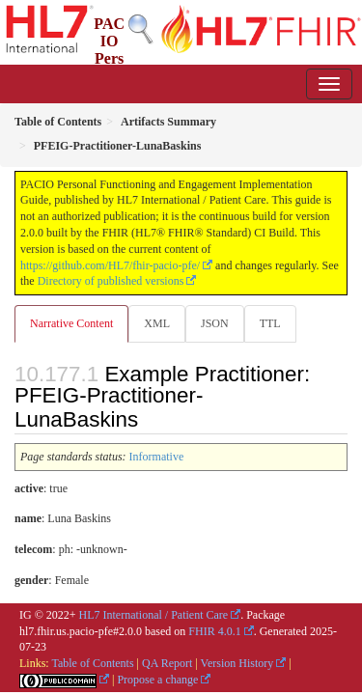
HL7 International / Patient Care (154, 615)
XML (157, 323)
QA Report (167, 663)
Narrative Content (71, 323)
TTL (270, 323)
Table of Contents (92, 663)
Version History (237, 663)
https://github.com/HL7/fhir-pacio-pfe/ (110, 265)
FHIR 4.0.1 (214, 631)
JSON (215, 323)
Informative (156, 456)
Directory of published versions (111, 281)
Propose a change (157, 679)
